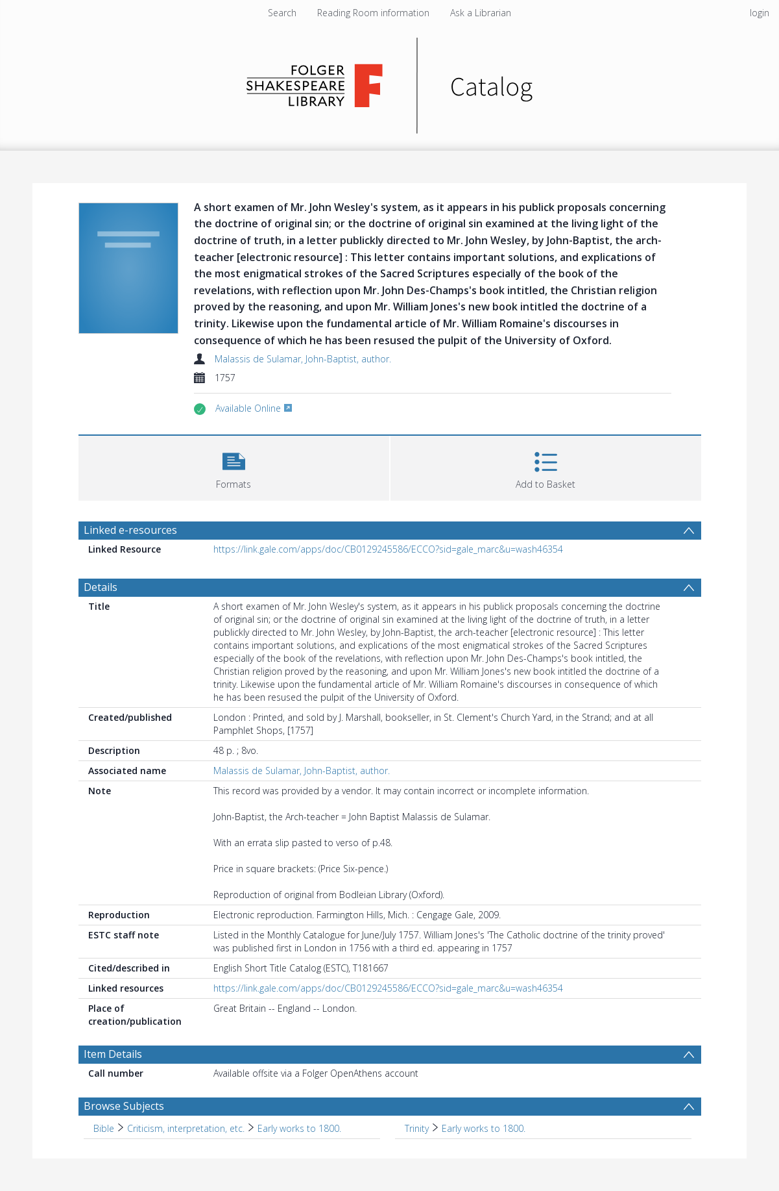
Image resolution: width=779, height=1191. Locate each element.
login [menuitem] (759, 12)
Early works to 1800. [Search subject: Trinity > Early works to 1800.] (483, 1128)
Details (100, 587)
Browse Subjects (124, 1106)
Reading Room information (373, 12)
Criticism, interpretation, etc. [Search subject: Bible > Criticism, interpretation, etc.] (186, 1128)
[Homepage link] (389, 82)
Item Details (113, 1054)
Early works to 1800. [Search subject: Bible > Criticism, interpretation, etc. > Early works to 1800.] (299, 1128)
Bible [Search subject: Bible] (103, 1128)
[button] (233, 466)
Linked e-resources (130, 530)
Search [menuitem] (282, 12)
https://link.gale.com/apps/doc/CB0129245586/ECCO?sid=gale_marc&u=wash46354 (388, 549)
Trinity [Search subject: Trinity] (417, 1128)
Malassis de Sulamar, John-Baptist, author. (303, 359)
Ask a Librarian (480, 12)
